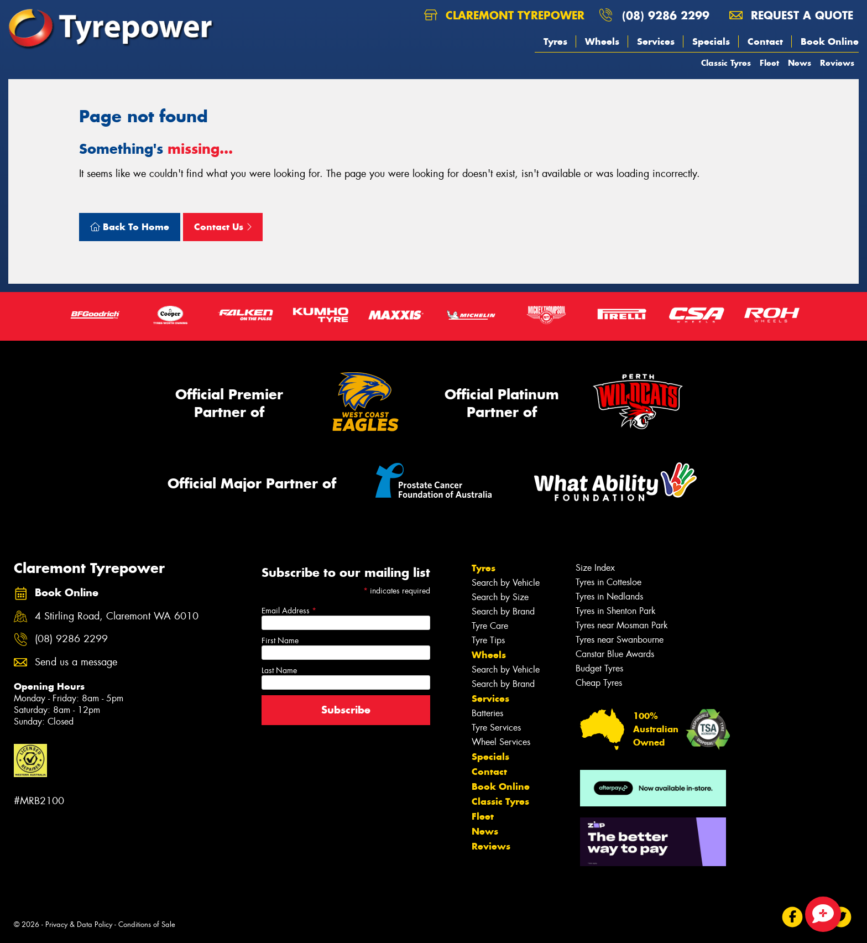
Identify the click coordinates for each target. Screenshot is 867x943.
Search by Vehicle (506, 582)
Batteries (487, 713)
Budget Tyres (599, 668)
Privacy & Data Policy (78, 924)
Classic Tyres (726, 63)
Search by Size (500, 597)
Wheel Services (501, 742)
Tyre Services (496, 727)
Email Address (289, 611)
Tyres (555, 41)
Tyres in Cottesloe (608, 582)
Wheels (602, 41)
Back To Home (129, 227)
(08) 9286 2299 (665, 15)
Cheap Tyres (599, 683)
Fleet (769, 63)
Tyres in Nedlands (609, 596)
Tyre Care (490, 626)
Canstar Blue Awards (615, 654)
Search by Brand (503, 611)
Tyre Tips (488, 640)
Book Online (830, 41)
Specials (711, 41)
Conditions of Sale (146, 924)
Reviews (837, 63)
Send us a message (76, 662)
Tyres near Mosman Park (622, 625)
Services (656, 41)
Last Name (279, 670)
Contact (765, 41)
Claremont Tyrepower (504, 15)
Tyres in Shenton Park (616, 611)
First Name (280, 640)
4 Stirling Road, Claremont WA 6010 (117, 616)
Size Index (595, 568)
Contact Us (223, 227)
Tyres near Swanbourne (620, 639)
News (799, 63)
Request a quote (791, 15)
